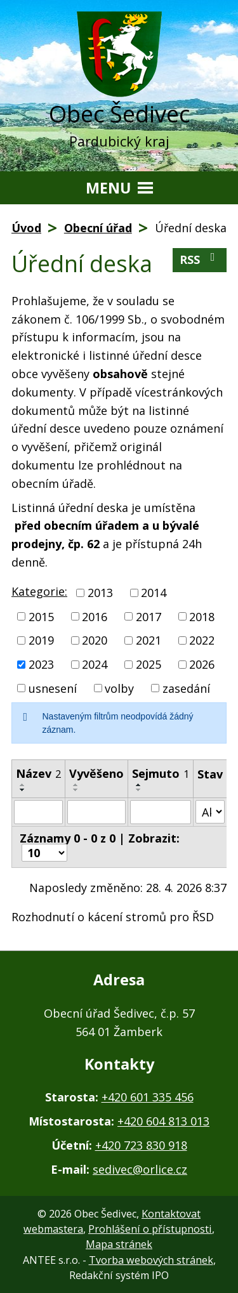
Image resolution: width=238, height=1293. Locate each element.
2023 (41, 664)
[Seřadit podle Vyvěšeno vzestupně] (76, 784)
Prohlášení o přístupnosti (150, 1229)
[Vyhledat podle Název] (38, 812)
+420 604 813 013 (163, 1121)
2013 (100, 592)
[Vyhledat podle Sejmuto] (160, 812)
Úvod (26, 227)
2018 (202, 616)
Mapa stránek (119, 1244)
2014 (153, 592)
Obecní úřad (98, 227)
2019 (41, 640)
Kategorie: (39, 591)
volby (119, 687)
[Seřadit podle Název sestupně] (23, 789)
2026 (202, 664)
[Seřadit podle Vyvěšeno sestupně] (76, 789)
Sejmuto (160, 773)
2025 (148, 664)
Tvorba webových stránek (151, 1260)
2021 (148, 640)
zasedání (186, 687)
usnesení (53, 687)
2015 (41, 616)
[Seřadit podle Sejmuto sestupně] (139, 789)
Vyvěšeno (96, 773)
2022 (202, 640)
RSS (200, 259)
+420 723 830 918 (141, 1145)
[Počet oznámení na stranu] (44, 853)
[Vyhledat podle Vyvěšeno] (96, 812)
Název (38, 773)
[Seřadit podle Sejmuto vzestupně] (139, 784)
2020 (94, 640)
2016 (94, 616)
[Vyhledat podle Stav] (210, 812)
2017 (148, 616)
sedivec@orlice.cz (140, 1169)
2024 (94, 664)
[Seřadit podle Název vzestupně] (23, 784)
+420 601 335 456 (148, 1097)
